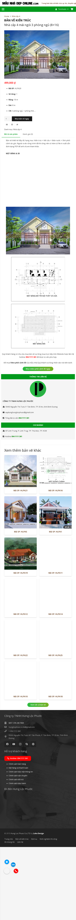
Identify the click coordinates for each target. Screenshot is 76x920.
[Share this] (12, 124)
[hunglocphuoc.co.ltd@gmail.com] (6, 800)
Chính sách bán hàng (17, 837)
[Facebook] (7, 817)
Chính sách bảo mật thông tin (21, 845)
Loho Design (38, 906)
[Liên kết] (20, 3)
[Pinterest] (33, 817)
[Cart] (71, 9)
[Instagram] (20, 817)
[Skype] (27, 817)
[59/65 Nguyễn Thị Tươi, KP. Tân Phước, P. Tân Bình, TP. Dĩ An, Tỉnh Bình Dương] (6, 809)
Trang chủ (8, 912)
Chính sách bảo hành (17, 856)
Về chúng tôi (9, 915)
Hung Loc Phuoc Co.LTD (20, 906)
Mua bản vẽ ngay (22, 119)
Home (6, 16)
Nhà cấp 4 (16, 16)
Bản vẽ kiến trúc (22, 912)
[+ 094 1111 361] (6, 804)
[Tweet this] (17, 124)
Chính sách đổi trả (16, 852)
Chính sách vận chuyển (18, 848)
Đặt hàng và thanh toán (18, 841)
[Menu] (3, 9)
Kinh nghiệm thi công (48, 912)
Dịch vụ (34, 912)
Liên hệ (20, 915)
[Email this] (6, 124)
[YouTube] (14, 817)
